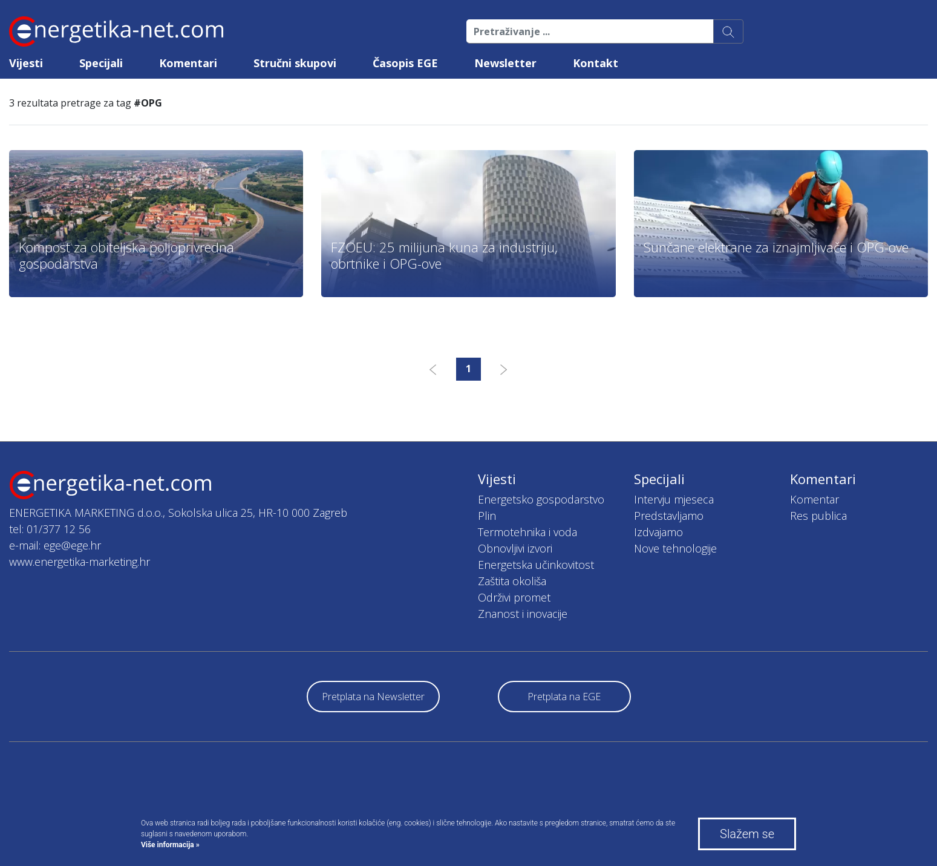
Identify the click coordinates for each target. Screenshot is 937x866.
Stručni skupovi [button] (294, 63)
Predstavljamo (669, 515)
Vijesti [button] (26, 63)
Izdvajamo (658, 532)
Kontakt (595, 63)
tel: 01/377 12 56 (50, 529)
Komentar (814, 499)
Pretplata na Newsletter (373, 696)
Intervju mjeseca (674, 499)
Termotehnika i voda (527, 532)
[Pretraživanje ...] (590, 31)
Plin (487, 515)
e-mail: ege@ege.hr (55, 545)
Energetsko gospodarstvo (541, 499)
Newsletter (505, 63)
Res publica (818, 515)
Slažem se (747, 834)
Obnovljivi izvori (515, 548)
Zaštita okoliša (512, 581)
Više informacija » (170, 845)
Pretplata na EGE (564, 696)
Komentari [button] (188, 63)
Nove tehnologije (675, 548)
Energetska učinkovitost (536, 564)
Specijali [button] (101, 63)
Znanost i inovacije (522, 613)
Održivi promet (514, 597)
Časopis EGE (405, 63)
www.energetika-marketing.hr (79, 561)
